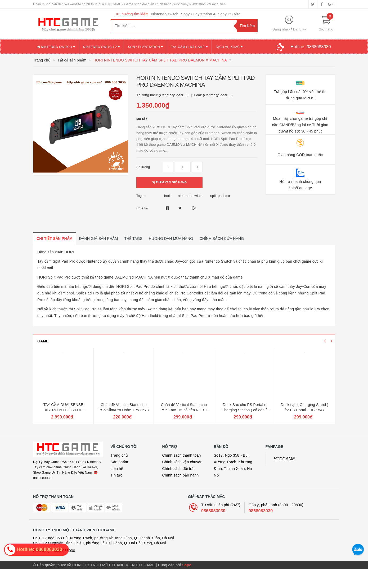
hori (167, 196)
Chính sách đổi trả (178, 468)
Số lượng (143, 167)
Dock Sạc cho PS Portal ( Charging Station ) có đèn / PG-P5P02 (244, 410)
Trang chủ (119, 455)
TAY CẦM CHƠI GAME (189, 47)
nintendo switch (190, 196)
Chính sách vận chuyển (182, 462)
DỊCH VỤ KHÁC (229, 47)
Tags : (140, 196)
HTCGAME (284, 459)
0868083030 (213, 511)
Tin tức (116, 475)
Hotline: (311, 47)
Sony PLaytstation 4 (198, 14)
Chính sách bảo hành (180, 475)
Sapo (186, 565)
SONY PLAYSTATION (145, 47)
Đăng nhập (281, 29)
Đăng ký (299, 29)
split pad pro (220, 196)
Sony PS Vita (229, 14)
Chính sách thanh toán (181, 455)
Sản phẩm (119, 462)
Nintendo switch (164, 14)
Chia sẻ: (142, 208)
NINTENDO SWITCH (56, 47)
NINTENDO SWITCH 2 (101, 47)
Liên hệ (117, 468)
